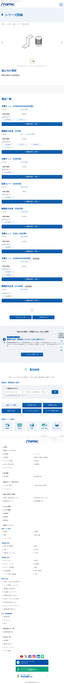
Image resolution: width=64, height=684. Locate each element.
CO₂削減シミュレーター (10, 592)
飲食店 (36, 560)
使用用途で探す (32, 405)
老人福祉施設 (7, 570)
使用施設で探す (52, 405)
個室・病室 (37, 535)
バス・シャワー (8, 538)
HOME (5, 447)
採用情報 (36, 464)
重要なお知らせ (8, 643)
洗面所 (36, 531)
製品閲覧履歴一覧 (8, 632)
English (6, 516)
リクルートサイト (8, 467)
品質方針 (36, 460)
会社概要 (6, 454)
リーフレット (8, 147)
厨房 (5, 535)
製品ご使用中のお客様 (9, 494)
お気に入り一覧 (61, 343)
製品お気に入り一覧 (9, 628)
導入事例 (6, 476)
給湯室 (5, 531)
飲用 (35, 546)
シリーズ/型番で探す (53, 410)
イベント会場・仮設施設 (10, 574)
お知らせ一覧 (7, 637)
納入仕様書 (8, 119)
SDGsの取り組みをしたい (10, 602)
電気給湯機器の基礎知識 (33, 676)
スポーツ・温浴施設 (9, 567)
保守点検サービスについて (41, 497)
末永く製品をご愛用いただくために (33, 669)
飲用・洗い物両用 (8, 546)
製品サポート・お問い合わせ (11, 482)
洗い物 (36, 549)
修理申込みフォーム (9, 501)
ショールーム (7, 488)
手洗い (5, 549)
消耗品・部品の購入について (11, 497)
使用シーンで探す (11, 405)
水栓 (5, 623)
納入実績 (6, 473)
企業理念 (6, 457)
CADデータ (22, 119)
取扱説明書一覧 (38, 501)
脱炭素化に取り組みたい (10, 588)
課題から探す (11, 410)
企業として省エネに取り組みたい (12, 581)
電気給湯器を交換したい (10, 609)
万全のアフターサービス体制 (11, 598)
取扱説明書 (36, 144)
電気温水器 (6, 616)
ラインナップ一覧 (32, 410)
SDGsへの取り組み (9, 464)
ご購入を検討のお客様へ (40, 485)
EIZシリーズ (24, 134)
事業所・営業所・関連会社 (41, 457)
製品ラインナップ (8, 525)
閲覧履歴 (61, 350)
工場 (35, 574)
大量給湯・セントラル (9, 553)
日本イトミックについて (10, 450)
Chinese (6, 520)
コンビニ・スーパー (9, 563)
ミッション (37, 454)
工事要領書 (8, 274)
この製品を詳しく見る (32, 124)
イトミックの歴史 (8, 460)
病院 (35, 567)
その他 (36, 553)
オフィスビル (7, 560)
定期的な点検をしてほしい (10, 595)
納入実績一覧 (37, 476)
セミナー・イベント (9, 647)
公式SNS (6, 513)
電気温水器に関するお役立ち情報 (33, 662)
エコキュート (7, 620)
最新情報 (6, 640)
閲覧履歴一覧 (46, 317)
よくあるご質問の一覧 (33, 354)
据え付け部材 (24, 109)
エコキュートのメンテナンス (11, 605)
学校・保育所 (37, 570)
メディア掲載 (7, 650)
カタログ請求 (7, 506)
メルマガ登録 (7, 510)
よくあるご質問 (8, 485)
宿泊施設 (36, 563)
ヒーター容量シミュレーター (11, 585)
